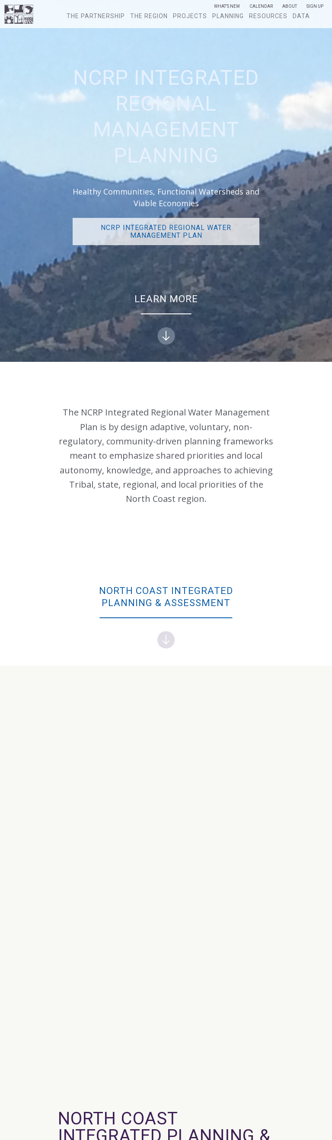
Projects (190, 16)
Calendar (261, 6)
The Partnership (96, 16)
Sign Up (314, 6)
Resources (268, 16)
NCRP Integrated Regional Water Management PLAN (166, 231)
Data (301, 16)
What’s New (227, 6)
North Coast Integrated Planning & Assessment (166, 616)
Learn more (166, 319)
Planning (228, 16)
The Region (149, 16)
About (289, 6)
